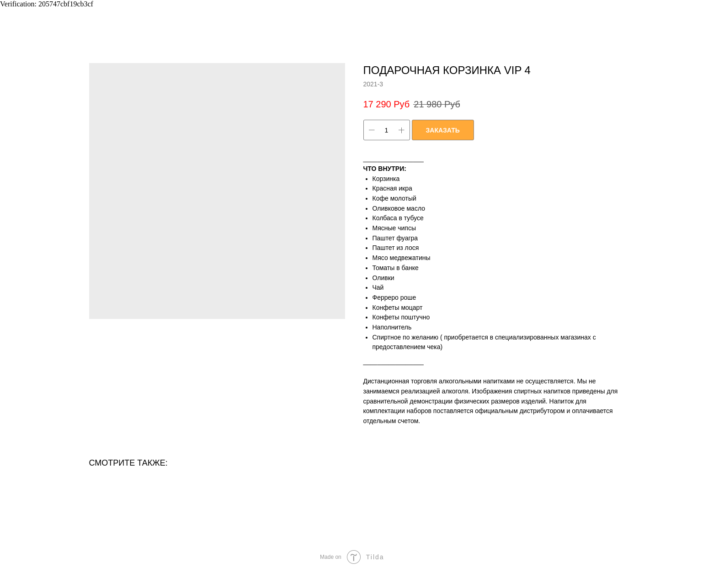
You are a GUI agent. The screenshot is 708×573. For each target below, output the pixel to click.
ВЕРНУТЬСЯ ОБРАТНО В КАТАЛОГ (70, 13)
